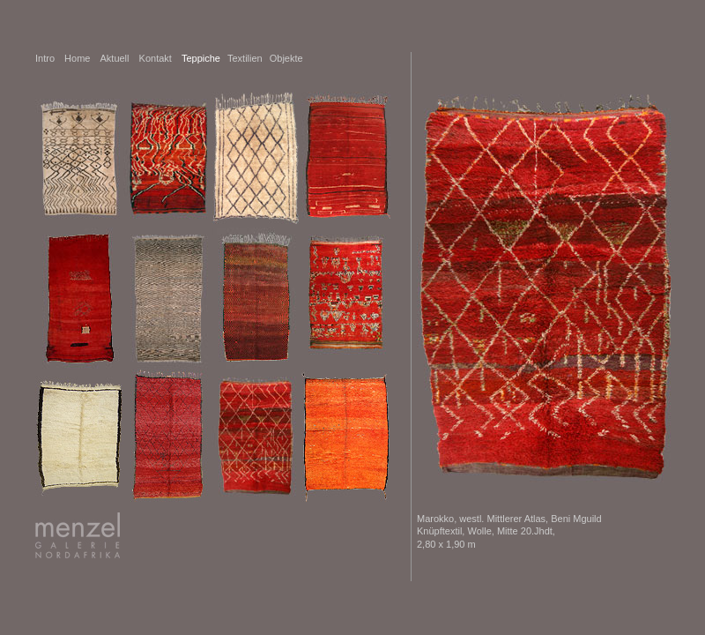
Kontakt (155, 58)
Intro (45, 58)
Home (78, 58)
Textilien (245, 58)
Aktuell (114, 58)
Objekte (286, 58)
